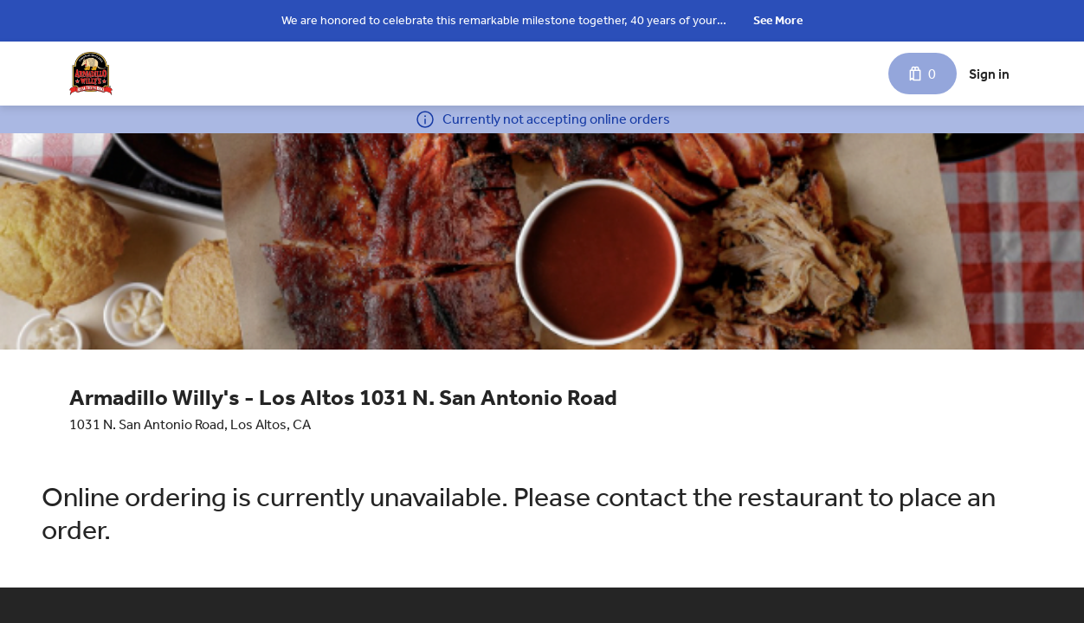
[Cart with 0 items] (922, 73)
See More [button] (778, 20)
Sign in (989, 74)
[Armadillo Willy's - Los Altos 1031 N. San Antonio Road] (91, 73)
